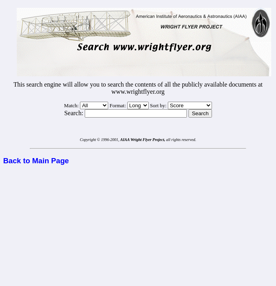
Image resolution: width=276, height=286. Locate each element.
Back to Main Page (36, 161)
